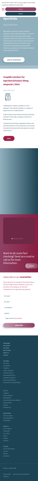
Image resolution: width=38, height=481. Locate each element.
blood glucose (7, 407)
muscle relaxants (8, 395)
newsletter (6, 456)
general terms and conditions (21, 474)
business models (8, 415)
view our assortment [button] (14, 60)
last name (7, 302)
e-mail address (8, 307)
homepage (6, 343)
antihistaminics (7, 402)
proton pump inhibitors (9, 380)
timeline (5, 438)
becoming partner (8, 418)
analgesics (6, 393)
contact (5, 355)
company (7, 313)
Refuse (21, 14)
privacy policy (18, 318)
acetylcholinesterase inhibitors (12, 400)
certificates (6, 431)
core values (6, 433)
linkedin (5, 453)
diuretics (5, 390)
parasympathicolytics (9, 375)
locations (5, 440)
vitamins (5, 405)
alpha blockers (7, 398)
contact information (9, 449)
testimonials (6, 420)
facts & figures (7, 429)
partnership (7, 350)
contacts (5, 451)
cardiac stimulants (8, 370)
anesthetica (6, 366)
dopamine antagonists (9, 377)
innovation (6, 345)
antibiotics (6, 368)
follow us (6, 476)
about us (6, 353)
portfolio (6, 348)
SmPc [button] (9, 138)
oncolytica (6, 363)
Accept (21, 9)
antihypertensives (8, 373)
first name (7, 296)
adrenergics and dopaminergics (12, 382)
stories (5, 436)
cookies (21, 2)
